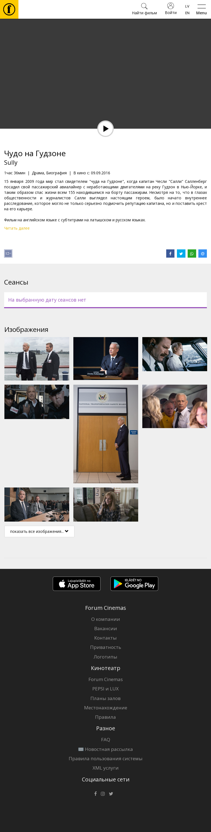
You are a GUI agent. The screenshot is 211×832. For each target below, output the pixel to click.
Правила (105, 717)
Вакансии (105, 628)
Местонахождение (105, 707)
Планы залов (105, 698)
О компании (105, 619)
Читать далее (17, 228)
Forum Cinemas (105, 679)
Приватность (105, 647)
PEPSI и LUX (105, 688)
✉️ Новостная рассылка (105, 749)
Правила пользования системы (106, 758)
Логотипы (105, 657)
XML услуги (106, 768)
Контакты (105, 638)
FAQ (105, 739)
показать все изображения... (39, 531)
